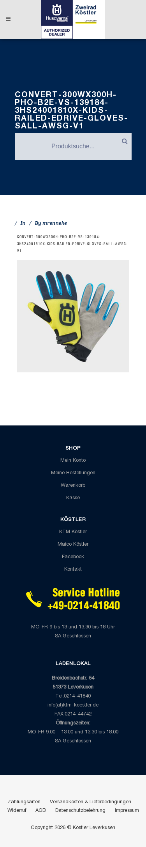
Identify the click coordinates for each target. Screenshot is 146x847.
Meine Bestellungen (73, 473)
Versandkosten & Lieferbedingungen (90, 802)
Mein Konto (73, 460)
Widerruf (16, 810)
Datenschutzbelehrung (80, 810)
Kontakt (73, 569)
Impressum (127, 810)
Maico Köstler (73, 544)
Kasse (73, 498)
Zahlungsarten (23, 802)
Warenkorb (73, 485)
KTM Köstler (73, 532)
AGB (40, 810)
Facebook (73, 557)
